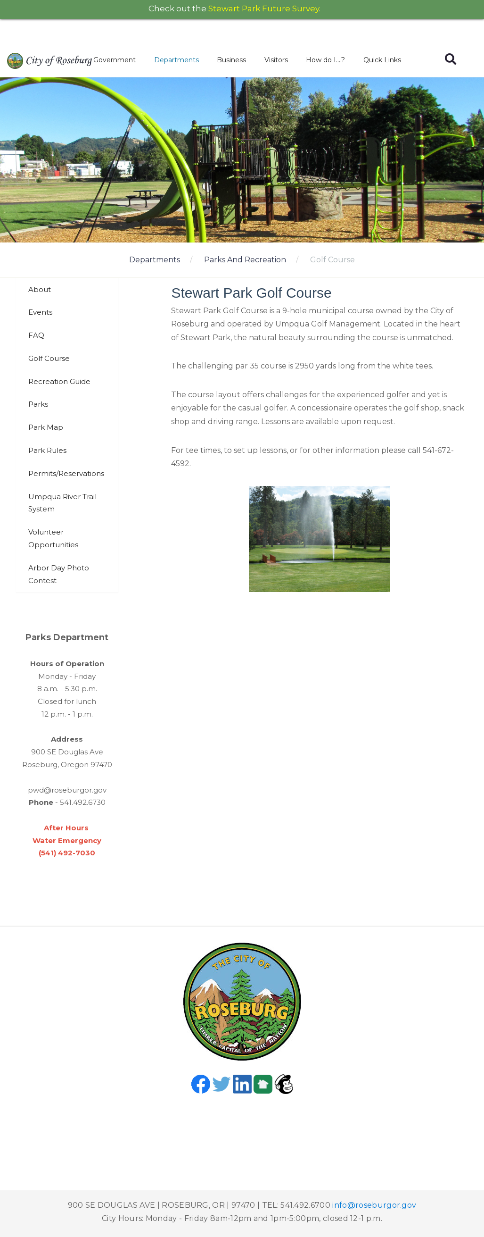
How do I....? (325, 60)
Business (231, 60)
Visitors (276, 60)
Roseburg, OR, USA (242, 1129)
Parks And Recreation (245, 259)
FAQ (36, 335)
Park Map (45, 427)
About (39, 289)
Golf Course (332, 259)
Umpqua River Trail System (62, 503)
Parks (38, 404)
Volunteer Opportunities (53, 538)
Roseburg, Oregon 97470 (67, 764)
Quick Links (382, 60)
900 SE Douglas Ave (67, 751)
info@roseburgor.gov (374, 1205)
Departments (176, 60)
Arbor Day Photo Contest (58, 574)
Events (40, 312)
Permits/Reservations (66, 473)
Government (114, 60)
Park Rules (47, 450)
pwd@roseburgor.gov (67, 790)
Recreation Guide (59, 381)
